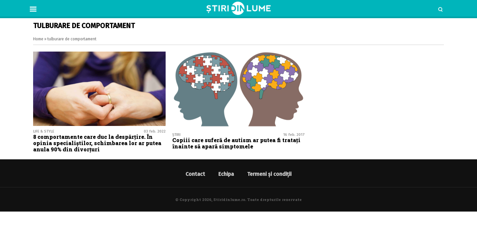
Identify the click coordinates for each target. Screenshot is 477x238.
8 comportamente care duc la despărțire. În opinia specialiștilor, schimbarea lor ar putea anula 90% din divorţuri (97, 143)
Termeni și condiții (269, 174)
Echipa (226, 174)
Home (38, 39)
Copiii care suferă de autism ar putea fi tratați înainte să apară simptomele (236, 143)
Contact (195, 174)
